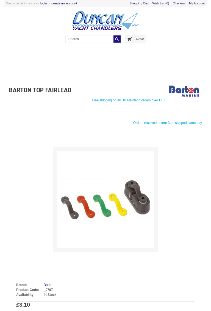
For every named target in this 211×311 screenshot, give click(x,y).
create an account (64, 3)
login (43, 3)
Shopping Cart (139, 3)
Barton (48, 285)
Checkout (179, 3)
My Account (197, 3)
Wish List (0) (160, 3)
